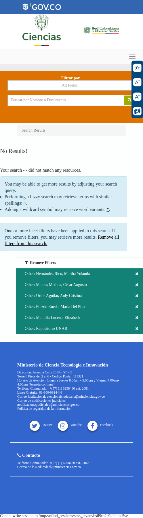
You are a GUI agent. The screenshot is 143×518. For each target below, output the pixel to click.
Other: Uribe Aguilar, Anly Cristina (81, 296)
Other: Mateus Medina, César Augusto (81, 285)
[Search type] (71, 85)
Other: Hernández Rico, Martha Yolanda (81, 274)
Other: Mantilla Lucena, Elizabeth (81, 318)
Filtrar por (70, 78)
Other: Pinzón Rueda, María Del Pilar (81, 307)
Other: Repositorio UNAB (81, 329)
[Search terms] (62, 100)
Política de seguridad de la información (44, 409)
